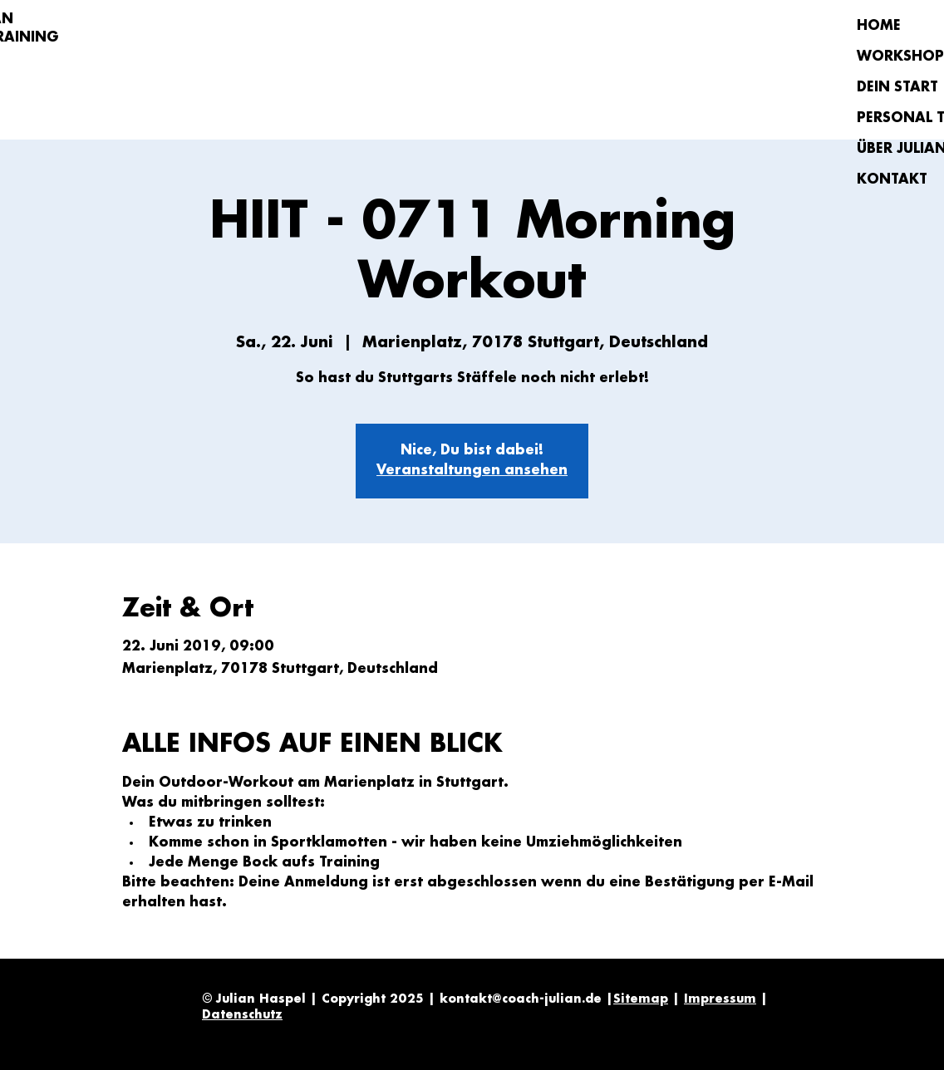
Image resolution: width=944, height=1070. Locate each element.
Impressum (720, 999)
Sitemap (640, 999)
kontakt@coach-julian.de (521, 999)
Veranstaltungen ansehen (472, 471)
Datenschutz (242, 1015)
